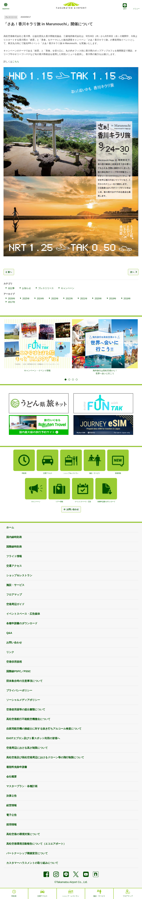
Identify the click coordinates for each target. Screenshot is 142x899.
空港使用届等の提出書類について (25, 709)
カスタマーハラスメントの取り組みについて (32, 862)
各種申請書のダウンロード (21, 623)
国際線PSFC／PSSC (18, 671)
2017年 (11, 302)
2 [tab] (69, 379)
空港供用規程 (14, 661)
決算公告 (11, 795)
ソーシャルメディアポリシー (23, 699)
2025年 (26, 298)
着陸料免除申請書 (16, 766)
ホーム (10, 527)
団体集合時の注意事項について (24, 680)
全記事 (11, 288)
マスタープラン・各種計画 (21, 786)
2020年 (98, 298)
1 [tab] (65, 379)
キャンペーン (67, 288)
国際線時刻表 (14, 546)
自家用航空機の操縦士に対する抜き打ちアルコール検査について (43, 728)
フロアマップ (14, 594)
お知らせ (26, 288)
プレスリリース (46, 288)
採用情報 (11, 824)
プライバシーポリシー (19, 690)
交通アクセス (14, 565)
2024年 (40, 298)
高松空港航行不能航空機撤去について (28, 719)
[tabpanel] (37, 345)
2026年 (11, 298)
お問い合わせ (14, 642)
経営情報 (11, 805)
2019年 (112, 298)
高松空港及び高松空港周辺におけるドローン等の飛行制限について (45, 757)
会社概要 (11, 776)
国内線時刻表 (14, 537)
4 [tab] (76, 379)
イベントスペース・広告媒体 (23, 613)
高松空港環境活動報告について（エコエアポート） (36, 843)
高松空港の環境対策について (23, 834)
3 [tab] (73, 379)
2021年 (83, 298)
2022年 (69, 298)
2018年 (127, 298)
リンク (10, 652)
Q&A (9, 632)
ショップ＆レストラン (19, 575)
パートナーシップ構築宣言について (27, 853)
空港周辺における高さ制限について (27, 747)
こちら (15, 61)
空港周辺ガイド (15, 604)
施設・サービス (15, 584)
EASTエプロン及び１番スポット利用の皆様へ (33, 738)
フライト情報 (14, 556)
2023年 (55, 298)
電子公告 (11, 814)
